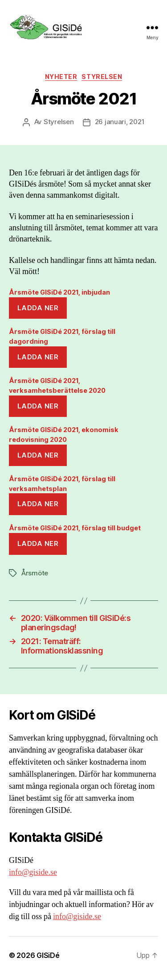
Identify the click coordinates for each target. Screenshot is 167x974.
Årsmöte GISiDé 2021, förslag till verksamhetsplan (62, 483)
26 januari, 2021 (120, 121)
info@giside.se (33, 872)
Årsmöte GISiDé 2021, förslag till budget (75, 528)
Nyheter (61, 76)
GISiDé (48, 955)
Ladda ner (38, 308)
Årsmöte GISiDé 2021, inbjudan (59, 292)
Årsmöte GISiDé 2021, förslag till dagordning (62, 336)
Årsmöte (34, 573)
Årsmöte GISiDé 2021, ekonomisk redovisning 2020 (63, 434)
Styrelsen (101, 76)
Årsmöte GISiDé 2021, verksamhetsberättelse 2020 (57, 385)
